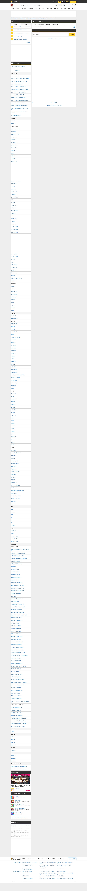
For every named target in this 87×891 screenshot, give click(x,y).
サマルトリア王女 (14, 541)
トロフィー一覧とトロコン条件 (17, 641)
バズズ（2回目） (14, 254)
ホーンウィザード (14, 210)
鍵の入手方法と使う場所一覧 (16, 582)
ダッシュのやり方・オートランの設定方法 (19, 655)
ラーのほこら (13, 455)
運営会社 (54, 858)
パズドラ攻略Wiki (43, 867)
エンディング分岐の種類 (16, 631)
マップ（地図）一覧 (18, 36)
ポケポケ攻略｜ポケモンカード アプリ (64, 865)
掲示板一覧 (13, 755)
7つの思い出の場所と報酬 (16, 660)
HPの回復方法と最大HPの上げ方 (17, 604)
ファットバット (14, 147)
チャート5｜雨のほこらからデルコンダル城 (19, 89)
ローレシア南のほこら (15, 485)
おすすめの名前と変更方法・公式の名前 (19, 615)
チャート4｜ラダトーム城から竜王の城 (18, 86)
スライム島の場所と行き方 (16, 561)
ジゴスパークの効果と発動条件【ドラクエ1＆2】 (47, 24)
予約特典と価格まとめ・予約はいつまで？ (19, 718)
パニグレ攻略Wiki (60, 875)
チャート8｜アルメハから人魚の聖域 (18, 97)
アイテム (13, 731)
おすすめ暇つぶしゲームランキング (21, 817)
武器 (12, 514)
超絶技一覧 (13, 745)
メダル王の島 (13, 409)
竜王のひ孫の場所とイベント (16, 633)
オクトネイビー (14, 267)
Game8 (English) (60, 858)
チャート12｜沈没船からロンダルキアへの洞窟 (19, 109)
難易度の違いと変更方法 (16, 658)
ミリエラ (13, 202)
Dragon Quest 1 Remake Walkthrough (19, 766)
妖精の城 (13, 326)
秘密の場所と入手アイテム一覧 (17, 650)
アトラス (13, 221)
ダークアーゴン (14, 137)
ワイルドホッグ (14, 205)
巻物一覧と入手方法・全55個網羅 (20, 29)
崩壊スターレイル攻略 (26, 867)
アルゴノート (13, 270)
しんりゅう (13, 275)
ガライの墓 (13, 345)
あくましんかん (14, 297)
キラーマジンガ (14, 264)
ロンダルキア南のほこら (16, 495)
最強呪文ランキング (15, 569)
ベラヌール (13, 428)
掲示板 (26, 24)
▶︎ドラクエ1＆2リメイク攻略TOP (18, 66)
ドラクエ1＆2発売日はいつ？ (16, 707)
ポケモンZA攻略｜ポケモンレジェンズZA (29, 862)
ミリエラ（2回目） (15, 229)
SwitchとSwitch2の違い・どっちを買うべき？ (20, 723)
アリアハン (13, 444)
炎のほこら (13, 477)
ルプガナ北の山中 (14, 460)
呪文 (65, 8)
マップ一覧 (13, 315)
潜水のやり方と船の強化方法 (16, 620)
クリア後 (73, 8)
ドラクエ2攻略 (23, 8)
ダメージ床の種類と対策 (16, 628)
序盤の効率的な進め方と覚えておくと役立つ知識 (20, 550)
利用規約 (24, 858)
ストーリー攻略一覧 (15, 75)
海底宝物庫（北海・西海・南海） (17, 490)
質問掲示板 (13, 761)
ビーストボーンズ (14, 197)
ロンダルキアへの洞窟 (15, 377)
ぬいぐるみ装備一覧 (15, 671)
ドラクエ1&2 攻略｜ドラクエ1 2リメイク (22, 26)
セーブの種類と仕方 (15, 601)
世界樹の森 (13, 361)
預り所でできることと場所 (16, 609)
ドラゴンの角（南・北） (16, 337)
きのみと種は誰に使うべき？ (16, 598)
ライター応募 (72, 858)
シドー (12, 262)
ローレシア (13, 393)
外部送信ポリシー (40, 858)
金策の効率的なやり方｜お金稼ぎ (17, 555)
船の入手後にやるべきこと (16, 617)
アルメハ (13, 442)
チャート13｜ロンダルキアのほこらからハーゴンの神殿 (19, 112)
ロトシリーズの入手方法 (16, 625)
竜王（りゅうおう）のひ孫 (16, 278)
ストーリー (30, 8)
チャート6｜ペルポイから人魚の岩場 (18, 92)
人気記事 (15, 24)
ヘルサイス (13, 139)
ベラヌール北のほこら (15, 471)
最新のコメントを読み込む (54, 38)
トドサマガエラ (14, 194)
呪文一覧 (13, 736)
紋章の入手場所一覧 (15, 580)
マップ (43, 8)
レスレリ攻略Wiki (25, 873)
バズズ (12, 216)
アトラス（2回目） (15, 232)
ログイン (73, 1)
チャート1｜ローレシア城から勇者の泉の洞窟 (20, 78)
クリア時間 (13, 596)
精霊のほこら (13, 466)
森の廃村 (13, 407)
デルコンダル (13, 436)
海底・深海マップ (14, 318)
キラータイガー (14, 155)
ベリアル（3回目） (15, 256)
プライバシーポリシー (31, 858)
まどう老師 (13, 131)
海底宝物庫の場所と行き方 (16, 563)
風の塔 (12, 334)
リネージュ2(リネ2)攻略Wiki (27, 878)
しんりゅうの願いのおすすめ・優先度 (18, 666)
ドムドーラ (13, 353)
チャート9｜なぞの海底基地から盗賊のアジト (20, 100)
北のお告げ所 (13, 482)
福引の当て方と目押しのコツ (16, 636)
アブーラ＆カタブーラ (15, 128)
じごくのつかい (14, 294)
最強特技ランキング (15, 571)
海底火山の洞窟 (14, 372)
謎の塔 (12, 388)
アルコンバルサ (14, 145)
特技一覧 (13, 739)
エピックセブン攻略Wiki (61, 871)
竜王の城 (13, 356)
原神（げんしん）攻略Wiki (27, 871)
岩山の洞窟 (13, 348)
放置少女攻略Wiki (25, 875)
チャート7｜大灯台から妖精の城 (17, 94)
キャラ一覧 (13, 530)
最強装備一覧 (13, 566)
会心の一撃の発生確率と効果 (16, 690)
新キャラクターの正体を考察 (16, 715)
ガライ (12, 417)
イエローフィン (14, 191)
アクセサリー (13, 525)
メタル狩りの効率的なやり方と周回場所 (19, 558)
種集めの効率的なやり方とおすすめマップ (19, 682)
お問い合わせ (48, 858)
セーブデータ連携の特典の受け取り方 (18, 720)
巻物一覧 (13, 742)
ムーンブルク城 (14, 331)
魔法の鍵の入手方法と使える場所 (20, 39)
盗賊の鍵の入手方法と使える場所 (17, 585)
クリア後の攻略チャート (16, 115)
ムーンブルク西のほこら (16, 452)
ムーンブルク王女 (14, 538)
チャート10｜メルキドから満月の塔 (18, 102)
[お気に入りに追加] (59, 5)
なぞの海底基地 (14, 369)
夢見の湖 (13, 401)
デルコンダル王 (14, 218)
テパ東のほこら (14, 487)
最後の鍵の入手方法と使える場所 (17, 590)
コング (12, 153)
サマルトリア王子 (14, 536)
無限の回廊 (13, 385)
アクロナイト (13, 199)
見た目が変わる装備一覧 (16, 668)
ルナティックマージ (15, 134)
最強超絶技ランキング (15, 574)
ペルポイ (13, 431)
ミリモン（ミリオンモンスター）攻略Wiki (47, 878)
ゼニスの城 (13, 504)
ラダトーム (13, 415)
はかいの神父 (13, 207)
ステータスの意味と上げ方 (16, 698)
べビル (12, 288)
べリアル (13, 186)
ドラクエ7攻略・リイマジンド (27, 865)
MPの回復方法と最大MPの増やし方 (18, 606)
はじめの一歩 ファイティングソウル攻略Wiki (65, 878)
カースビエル (13, 224)
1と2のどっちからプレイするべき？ (18, 726)
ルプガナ (13, 412)
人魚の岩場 (13, 474)
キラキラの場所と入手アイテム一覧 (18, 652)
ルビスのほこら (14, 493)
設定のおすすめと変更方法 (16, 644)
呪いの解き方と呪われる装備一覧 (17, 612)
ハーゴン (13, 259)
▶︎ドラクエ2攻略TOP (16, 70)
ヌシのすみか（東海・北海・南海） (18, 374)
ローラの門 (13, 450)
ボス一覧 (13, 120)
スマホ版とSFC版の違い (16, 593)
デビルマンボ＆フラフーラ (16, 181)
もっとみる (28, 42)
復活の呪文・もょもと (15, 693)
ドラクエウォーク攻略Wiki (27, 869)
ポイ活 (54, 2)
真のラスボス (13, 280)
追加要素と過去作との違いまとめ (17, 712)
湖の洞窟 (13, 329)
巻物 (61, 8)
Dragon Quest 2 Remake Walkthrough (19, 769)
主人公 (12, 533)
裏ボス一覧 (13, 123)
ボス (35, 8)
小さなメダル (49, 8)
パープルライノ (14, 142)
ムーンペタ (13, 404)
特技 (69, 8)
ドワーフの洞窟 (14, 383)
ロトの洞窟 (13, 339)
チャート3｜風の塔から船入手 (17, 84)
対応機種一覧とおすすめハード (17, 710)
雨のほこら (13, 342)
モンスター (13, 750)
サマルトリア (13, 399)
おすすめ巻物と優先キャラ (16, 577)
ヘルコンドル (13, 150)
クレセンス (13, 213)
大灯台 (12, 358)
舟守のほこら (13, 479)
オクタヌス (13, 189)
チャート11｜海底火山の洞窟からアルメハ (19, 105)
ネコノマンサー (14, 183)
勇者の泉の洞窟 (14, 323)
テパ (12, 439)
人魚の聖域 (13, 366)
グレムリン (13, 286)
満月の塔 (13, 364)
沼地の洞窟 (13, 350)
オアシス (13, 458)
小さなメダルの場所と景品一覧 (17, 647)
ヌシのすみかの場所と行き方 (16, 674)
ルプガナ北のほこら (15, 463)
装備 (39, 8)
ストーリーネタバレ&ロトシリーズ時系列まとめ (20, 702)
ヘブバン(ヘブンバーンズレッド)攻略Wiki (47, 871)
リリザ (12, 396)
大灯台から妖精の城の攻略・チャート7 (21, 33)
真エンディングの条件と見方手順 (17, 685)
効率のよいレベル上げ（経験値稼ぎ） (18, 553)
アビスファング (14, 272)
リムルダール (13, 426)
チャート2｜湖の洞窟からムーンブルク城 (19, 81)
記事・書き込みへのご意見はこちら (54, 105)
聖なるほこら (13, 469)
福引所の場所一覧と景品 (16, 639)
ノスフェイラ (13, 158)
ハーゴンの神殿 (14, 380)
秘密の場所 (56, 8)
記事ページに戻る (54, 102)
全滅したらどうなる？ (15, 623)
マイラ (12, 420)
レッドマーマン (14, 161)
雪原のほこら (13, 501)
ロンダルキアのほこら (15, 498)
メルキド (13, 423)
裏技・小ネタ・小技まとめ (16, 695)
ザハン (12, 434)
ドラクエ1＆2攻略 (15, 8)
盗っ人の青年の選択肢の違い (16, 663)
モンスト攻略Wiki (60, 867)
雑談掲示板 (13, 758)
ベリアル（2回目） (15, 226)
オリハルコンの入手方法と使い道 (17, 679)
